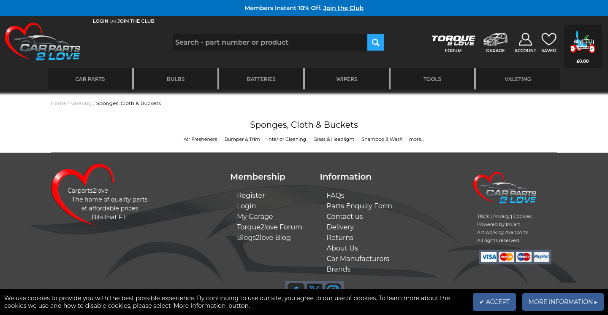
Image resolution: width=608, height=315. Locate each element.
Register (251, 195)
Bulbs (176, 79)
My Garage (255, 217)
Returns (340, 238)
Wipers (346, 79)
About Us (342, 248)
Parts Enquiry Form (360, 206)
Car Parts (90, 79)
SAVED (548, 51)
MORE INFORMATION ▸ (563, 302)
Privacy (501, 216)
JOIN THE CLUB (136, 21)
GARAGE (495, 51)
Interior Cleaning (287, 139)
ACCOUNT (525, 51)
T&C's (483, 216)
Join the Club (343, 8)
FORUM (453, 51)
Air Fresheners (201, 139)
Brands (339, 269)
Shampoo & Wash (382, 139)
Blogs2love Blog (264, 238)
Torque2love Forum (269, 227)
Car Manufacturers (358, 259)
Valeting (518, 79)
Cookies (522, 216)
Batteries (261, 79)
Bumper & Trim (243, 139)
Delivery (340, 227)
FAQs (336, 195)
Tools (432, 79)
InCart (513, 224)
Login (246, 206)
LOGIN (101, 21)
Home (58, 103)
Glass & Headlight (335, 139)
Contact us (345, 217)
